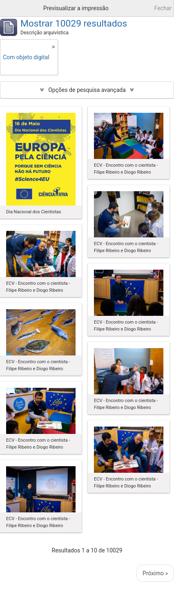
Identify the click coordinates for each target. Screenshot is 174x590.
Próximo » (155, 573)
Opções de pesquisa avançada (87, 90)
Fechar (163, 8)
